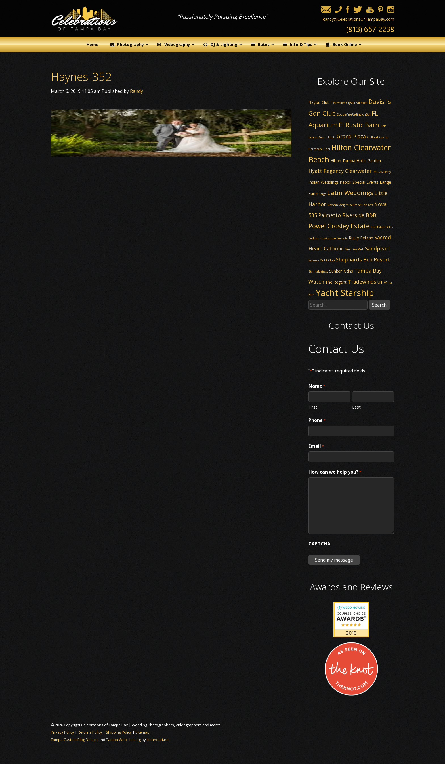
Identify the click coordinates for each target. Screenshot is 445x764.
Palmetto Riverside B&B (347, 215)
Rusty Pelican (361, 237)
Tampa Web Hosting (123, 739)
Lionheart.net (158, 739)
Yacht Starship (345, 292)
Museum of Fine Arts (359, 205)
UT (380, 282)
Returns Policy (90, 732)
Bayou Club (318, 102)
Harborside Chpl (319, 149)
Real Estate (378, 227)
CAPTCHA (319, 544)
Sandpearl (377, 248)
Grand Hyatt (327, 137)
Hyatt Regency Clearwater (340, 171)
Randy (136, 91)
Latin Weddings (350, 192)
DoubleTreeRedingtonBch (354, 114)
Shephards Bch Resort (363, 259)
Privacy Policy (62, 732)
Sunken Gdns (341, 271)
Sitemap (142, 732)
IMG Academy (382, 172)
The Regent (336, 282)
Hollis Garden (368, 160)
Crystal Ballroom (356, 103)
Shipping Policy (119, 732)
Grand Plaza (351, 136)
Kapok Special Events (359, 182)
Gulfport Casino (377, 137)
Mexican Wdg (336, 205)
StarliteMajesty (318, 271)
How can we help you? (334, 472)
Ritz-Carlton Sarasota (334, 238)
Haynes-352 (81, 76)
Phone (317, 420)
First (312, 406)
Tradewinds (362, 281)
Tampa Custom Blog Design (74, 739)
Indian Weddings (323, 182)
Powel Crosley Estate (339, 225)
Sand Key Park (354, 249)
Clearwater (338, 103)
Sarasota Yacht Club (321, 260)
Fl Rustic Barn (359, 124)
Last (356, 406)
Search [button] (379, 305)
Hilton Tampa (342, 160)
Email (316, 446)
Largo (322, 194)
